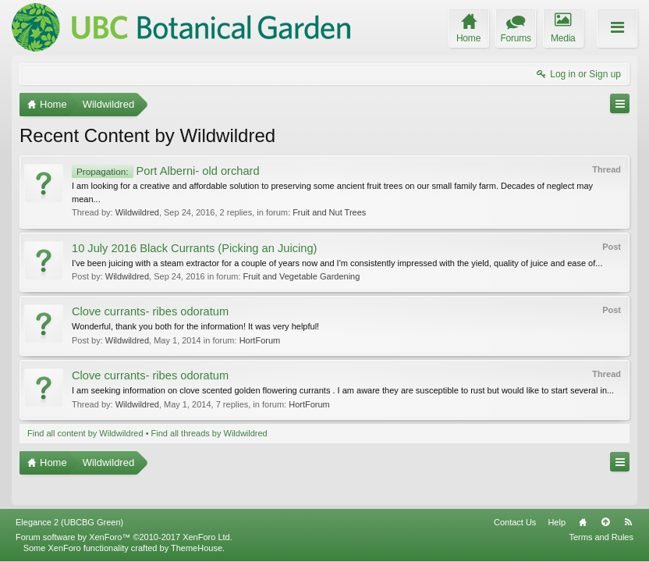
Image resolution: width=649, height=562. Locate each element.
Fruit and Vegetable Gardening (301, 276)
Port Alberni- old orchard (166, 171)
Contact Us (515, 522)
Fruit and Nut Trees (329, 212)
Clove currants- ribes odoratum (150, 311)
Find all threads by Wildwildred (209, 433)
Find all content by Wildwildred (85, 433)
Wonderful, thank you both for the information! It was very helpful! (195, 326)
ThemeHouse (196, 548)
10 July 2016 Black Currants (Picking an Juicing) (194, 248)
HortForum (260, 340)
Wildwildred (137, 212)
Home (582, 522)
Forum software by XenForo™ (124, 537)
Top (605, 522)
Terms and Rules (601, 537)
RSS (627, 522)
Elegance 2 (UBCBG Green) (69, 522)
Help (557, 522)
